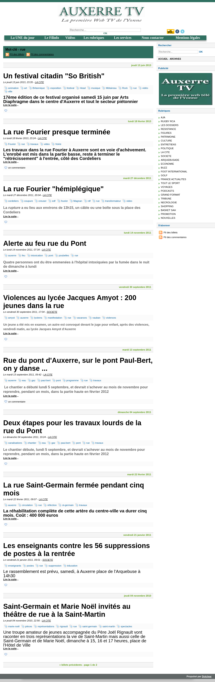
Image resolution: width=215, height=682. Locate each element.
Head (83, 88)
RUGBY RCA (168, 121)
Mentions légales (188, 37)
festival (70, 88)
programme (72, 380)
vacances (82, 317)
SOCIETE (52, 312)
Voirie (58, 144)
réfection (52, 505)
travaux (34, 144)
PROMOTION (168, 214)
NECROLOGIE (169, 202)
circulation (27, 505)
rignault (64, 626)
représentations (46, 626)
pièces (28, 626)
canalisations (15, 443)
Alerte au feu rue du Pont (44, 243)
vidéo (145, 88)
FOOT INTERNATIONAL (174, 171)
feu (23, 255)
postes (30, 565)
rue (135, 88)
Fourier (12, 144)
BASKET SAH (168, 210)
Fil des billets (17, 54)
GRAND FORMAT (170, 194)
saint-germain (89, 626)
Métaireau (111, 88)
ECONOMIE (167, 164)
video (47, 144)
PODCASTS (167, 191)
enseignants (14, 565)
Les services (122, 37)
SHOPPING (167, 206)
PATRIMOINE (168, 136)
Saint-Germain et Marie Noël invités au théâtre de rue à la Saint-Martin (67, 610)
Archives (175, 59)
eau (24, 380)
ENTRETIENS (168, 144)
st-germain (68, 505)
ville (10, 91)
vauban (96, 317)
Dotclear (207, 676)
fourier (64, 201)
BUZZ (164, 167)
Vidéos (70, 37)
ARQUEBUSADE (170, 160)
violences (111, 317)
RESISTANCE (168, 129)
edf (53, 201)
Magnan (78, 201)
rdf (89, 201)
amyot (11, 317)
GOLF (164, 175)
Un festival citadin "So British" (53, 76)
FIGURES (166, 133)
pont (50, 255)
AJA (163, 117)
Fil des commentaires (42, 54)
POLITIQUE (167, 148)
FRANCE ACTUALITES (173, 179)
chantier (32, 443)
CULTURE (166, 140)
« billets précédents (70, 665)
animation (13, 88)
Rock (125, 88)
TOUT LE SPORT (170, 183)
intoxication (37, 255)
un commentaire (16, 167)
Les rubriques (94, 37)
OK (105, 33)
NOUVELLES (168, 218)
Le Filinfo (52, 37)
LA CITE (39, 82)
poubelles (64, 255)
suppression (54, 565)
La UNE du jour (23, 37)
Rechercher (165, 45)
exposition (55, 88)
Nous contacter (153, 37)
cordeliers (13, 201)
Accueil (163, 59)
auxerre (12, 255)
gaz (33, 380)
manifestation (55, 317)
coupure (28, 201)
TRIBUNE (166, 198)
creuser (42, 201)
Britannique (39, 88)
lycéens (38, 317)
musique (95, 88)
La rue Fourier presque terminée (56, 132)
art (25, 88)
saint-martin (109, 626)
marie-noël (14, 626)
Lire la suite (10, 105)
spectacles (126, 626)
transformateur (113, 201)
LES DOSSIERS (169, 125)
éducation (72, 565)
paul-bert (46, 380)
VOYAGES (166, 187)
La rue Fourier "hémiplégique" (53, 189)
